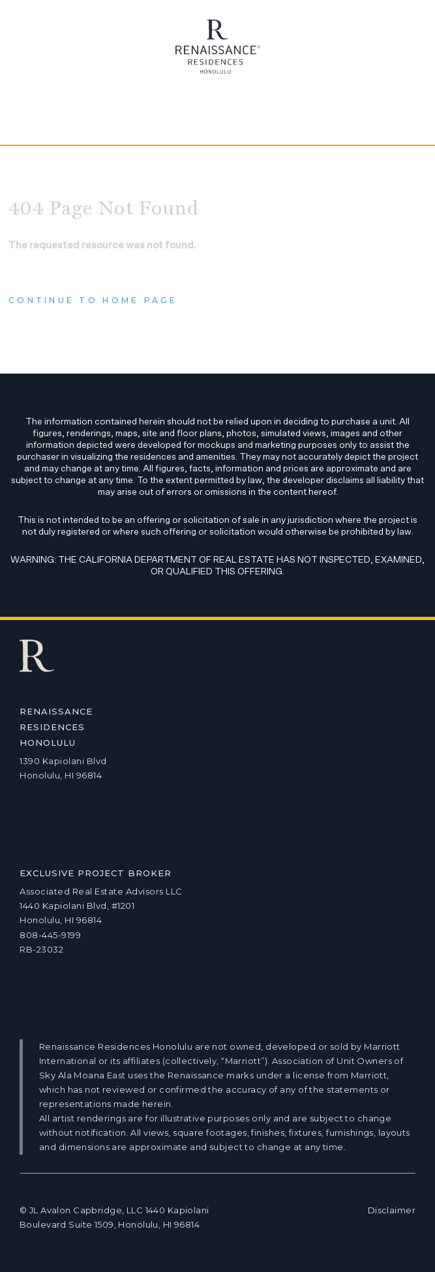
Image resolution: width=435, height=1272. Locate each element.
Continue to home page (93, 300)
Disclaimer (391, 1210)
